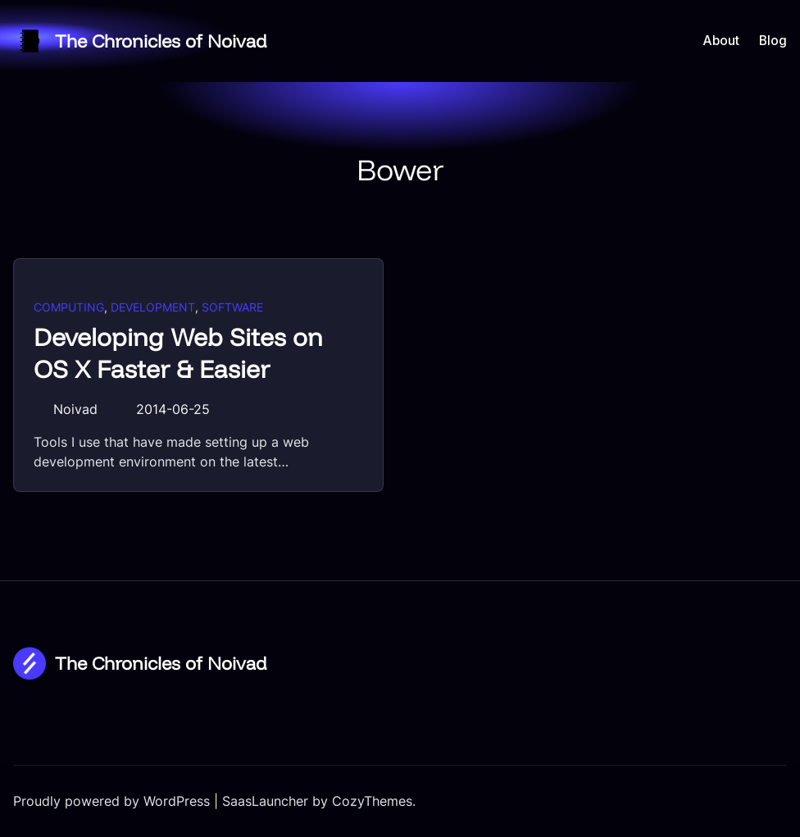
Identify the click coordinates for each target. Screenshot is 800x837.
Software (232, 307)
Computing (69, 307)
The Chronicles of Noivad (161, 41)
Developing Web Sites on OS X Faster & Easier (178, 353)
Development (153, 307)
